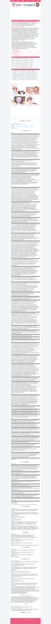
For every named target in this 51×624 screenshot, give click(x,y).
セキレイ (16, 267)
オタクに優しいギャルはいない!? (32, 33)
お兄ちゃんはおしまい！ (24, 176)
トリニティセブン (13, 318)
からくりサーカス (33, 190)
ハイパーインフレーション (36, 344)
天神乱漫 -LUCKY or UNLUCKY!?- (35, 307)
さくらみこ (18, 509)
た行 (16, 124)
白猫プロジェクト (13, 247)
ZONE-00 (19, 279)
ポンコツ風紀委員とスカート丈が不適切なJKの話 (21, 32)
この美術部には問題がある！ (29, 225)
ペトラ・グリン (26, 504)
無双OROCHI (26, 410)
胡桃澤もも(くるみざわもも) (34, 567)
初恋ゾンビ (30, 352)
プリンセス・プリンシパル (25, 370)
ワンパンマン (26, 454)
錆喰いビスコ (12, 239)
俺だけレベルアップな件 (35, 23)
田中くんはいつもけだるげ (30, 288)
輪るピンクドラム (26, 403)
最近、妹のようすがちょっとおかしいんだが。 (34, 237)
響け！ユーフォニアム (13, 362)
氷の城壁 (35, 32)
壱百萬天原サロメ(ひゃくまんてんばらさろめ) (16, 488)
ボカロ (23, 382)
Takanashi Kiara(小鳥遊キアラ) (20, 526)
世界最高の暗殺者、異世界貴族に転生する (15, 269)
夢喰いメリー (23, 426)
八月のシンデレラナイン (29, 351)
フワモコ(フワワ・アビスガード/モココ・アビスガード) (29, 529)
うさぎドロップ (24, 160)
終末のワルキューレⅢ (27, 44)
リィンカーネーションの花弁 (29, 31)
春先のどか (17, 519)
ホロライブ (16, 24)
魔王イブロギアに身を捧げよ (19, 402)
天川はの (23, 584)
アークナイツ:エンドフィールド (15, 25)
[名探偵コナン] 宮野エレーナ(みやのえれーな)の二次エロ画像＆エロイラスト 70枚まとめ (23, 59)
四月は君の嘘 (33, 256)
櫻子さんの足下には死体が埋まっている (22, 238)
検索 (28, 1)
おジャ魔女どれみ (13, 175)
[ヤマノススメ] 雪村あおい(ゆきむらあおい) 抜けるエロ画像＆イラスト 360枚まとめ (22, 63)
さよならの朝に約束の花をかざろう (15, 236)
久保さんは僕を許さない (14, 216)
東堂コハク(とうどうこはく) (32, 481)
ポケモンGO (19, 383)
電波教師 (26, 308)
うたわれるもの (31, 160)
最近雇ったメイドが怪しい (14, 238)
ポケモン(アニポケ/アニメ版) (14, 383)
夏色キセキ (12, 328)
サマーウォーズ (23, 235)
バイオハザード (13, 344)
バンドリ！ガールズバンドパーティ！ (25, 350)
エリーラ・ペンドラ (13, 504)
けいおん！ (16, 218)
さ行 (15, 124)
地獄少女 (12, 249)
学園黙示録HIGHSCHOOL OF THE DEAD (27, 200)
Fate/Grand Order (26, 25)
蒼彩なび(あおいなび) (19, 586)
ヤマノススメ (35, 420)
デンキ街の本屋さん (13, 306)
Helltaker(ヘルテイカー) (13, 380)
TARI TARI (18, 288)
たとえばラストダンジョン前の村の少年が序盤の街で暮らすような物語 (19, 285)
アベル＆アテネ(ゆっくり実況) (14, 609)
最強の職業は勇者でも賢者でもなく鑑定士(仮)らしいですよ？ (31, 35)
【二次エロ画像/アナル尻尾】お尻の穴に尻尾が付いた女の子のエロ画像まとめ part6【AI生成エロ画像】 (25, 74)
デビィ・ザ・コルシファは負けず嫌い (19, 305)
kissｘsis (17, 206)
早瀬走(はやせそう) (20, 487)
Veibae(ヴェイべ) (13, 575)
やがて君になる (13, 420)
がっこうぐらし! (33, 189)
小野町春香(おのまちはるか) (20, 470)
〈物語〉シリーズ (13, 417)
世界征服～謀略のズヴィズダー (30, 268)
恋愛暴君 (28, 445)
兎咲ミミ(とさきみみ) (20, 554)
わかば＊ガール (22, 453)
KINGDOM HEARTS (13, 206)
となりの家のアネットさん (19, 315)
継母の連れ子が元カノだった (19, 404)
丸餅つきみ (28, 583)
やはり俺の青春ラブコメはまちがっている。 (29, 420)
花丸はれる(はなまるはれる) (17, 578)
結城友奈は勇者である (34, 426)
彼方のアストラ (13, 196)
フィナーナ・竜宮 (22, 504)
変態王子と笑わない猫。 (24, 380)
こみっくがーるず (18, 226)
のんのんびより (33, 340)
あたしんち (17, 140)
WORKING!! (33, 454)
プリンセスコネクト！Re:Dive (31, 370)
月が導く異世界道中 (35, 297)
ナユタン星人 (37, 609)
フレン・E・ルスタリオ (31, 488)
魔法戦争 (28, 401)
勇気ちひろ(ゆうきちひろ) (33, 495)
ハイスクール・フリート (21, 344)
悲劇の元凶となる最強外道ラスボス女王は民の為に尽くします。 (25, 360)
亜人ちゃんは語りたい (18, 308)
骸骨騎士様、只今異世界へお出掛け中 (30, 199)
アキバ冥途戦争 (22, 138)
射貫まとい (37, 583)
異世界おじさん (27, 152)
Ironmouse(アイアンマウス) (28, 575)
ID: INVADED (24, 152)
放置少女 (36, 390)
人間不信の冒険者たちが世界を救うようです (16, 333)
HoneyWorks (17, 351)
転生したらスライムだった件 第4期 (15, 45)
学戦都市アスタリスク (13, 200)
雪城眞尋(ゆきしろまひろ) (20, 496)
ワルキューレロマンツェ (14, 454)
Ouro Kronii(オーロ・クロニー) (34, 527)
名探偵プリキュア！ (35, 19)
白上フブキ (37, 509)
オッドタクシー (26, 175)
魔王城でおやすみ (25, 402)
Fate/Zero (12, 374)
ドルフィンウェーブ (18, 318)
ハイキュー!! (16, 344)
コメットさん (22, 226)
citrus (19, 245)
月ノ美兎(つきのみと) (20, 481)
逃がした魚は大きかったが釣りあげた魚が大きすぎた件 (18, 35)
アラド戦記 (24, 142)
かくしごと (19, 189)
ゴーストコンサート (35, 34)
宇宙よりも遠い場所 (35, 279)
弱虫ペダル (37, 429)
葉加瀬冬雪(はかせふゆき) (14, 487)
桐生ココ (31, 512)
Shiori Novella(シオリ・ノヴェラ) (29, 528)
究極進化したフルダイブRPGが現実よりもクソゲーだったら (17, 210)
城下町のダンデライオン (23, 249)
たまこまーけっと (34, 285)
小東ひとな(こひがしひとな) (24, 578)
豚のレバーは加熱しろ (28, 375)
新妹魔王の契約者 (36, 249)
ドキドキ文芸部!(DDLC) (27, 314)
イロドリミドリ (34, 151)
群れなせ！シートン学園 (33, 410)
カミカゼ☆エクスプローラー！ (21, 190)
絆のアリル (29, 207)
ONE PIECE (29, 454)
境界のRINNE (25, 208)
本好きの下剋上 (13, 392)
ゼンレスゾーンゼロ (33, 24)
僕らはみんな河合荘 (13, 390)
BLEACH (25, 372)
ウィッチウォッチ (13, 160)
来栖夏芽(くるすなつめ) (13, 473)
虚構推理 (34, 208)
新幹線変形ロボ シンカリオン (14, 250)
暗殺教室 (20, 149)
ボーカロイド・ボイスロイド (14, 128)
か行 (13, 124)
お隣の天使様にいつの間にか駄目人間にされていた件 (17, 177)
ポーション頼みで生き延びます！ (15, 382)
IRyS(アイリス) (21, 527)
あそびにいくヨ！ (13, 140)
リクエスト (38, 1)
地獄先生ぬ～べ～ (36, 248)
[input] (25, 118)
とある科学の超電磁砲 (32, 313)
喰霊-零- (36, 198)
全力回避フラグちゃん (14, 23)
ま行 (21, 124)
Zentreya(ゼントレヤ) (22, 575)
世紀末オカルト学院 (27, 269)
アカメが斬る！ (18, 138)
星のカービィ (19, 392)
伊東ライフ (34, 586)
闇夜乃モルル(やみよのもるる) (27, 495)
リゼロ (30, 437)
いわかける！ (12, 152)
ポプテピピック (35, 383)
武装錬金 (19, 375)
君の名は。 (31, 206)
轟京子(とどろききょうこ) (14, 482)
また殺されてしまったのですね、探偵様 (16, 34)
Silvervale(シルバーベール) (34, 575)
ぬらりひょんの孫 (13, 335)
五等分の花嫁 (26, 227)
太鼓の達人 (25, 288)
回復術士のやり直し (30, 197)
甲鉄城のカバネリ (33, 229)
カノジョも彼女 (15, 190)
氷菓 (29, 361)
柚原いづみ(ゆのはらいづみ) (28, 537)
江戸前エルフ (20, 172)
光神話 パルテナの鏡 (31, 362)
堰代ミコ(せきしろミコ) (13, 540)
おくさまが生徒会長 (36, 174)
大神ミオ (30, 510)
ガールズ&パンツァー (30, 188)
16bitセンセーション (13, 245)
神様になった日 (28, 198)
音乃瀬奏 (22, 517)
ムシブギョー (12, 410)
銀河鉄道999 (24, 207)
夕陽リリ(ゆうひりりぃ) (13, 496)
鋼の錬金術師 (33, 352)
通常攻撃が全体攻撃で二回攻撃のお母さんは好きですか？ (24, 298)
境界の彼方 (29, 208)
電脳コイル (29, 308)
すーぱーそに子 (16, 259)
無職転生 (23, 410)
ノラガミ (30, 340)
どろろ (21, 318)
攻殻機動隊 (29, 229)
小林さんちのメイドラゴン (33, 228)
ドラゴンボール (29, 317)
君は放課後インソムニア (14, 207)
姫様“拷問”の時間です (20, 361)
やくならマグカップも (17, 420)
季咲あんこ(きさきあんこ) (25, 545)
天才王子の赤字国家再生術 (25, 307)
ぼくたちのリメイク (29, 382)
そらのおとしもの (13, 278)
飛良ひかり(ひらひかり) (20, 536)
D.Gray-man (20, 306)
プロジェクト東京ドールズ (35, 371)
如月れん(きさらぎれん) (20, 552)
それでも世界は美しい (18, 278)
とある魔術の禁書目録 (13, 314)
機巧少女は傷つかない (25, 404)
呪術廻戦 (22, 19)
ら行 (25, 124)
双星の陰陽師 (30, 279)
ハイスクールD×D (26, 344)
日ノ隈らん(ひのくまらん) (14, 536)
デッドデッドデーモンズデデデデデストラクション (16, 304)
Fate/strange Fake (37, 373)
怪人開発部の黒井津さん (32, 196)
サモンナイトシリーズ (33, 235)
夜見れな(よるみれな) (30, 496)
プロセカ (29, 25)
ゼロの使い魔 (29, 267)
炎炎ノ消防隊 (23, 172)
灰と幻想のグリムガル (13, 353)
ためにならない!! (13, 286)
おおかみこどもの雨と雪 (22, 174)
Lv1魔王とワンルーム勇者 (14, 445)
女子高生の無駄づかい (31, 247)
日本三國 (24, 31)
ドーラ (18, 482)
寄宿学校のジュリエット (21, 208)
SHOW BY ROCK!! (13, 246)
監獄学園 (15, 199)
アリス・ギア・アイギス (28, 142)
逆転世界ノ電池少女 (36, 209)
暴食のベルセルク (13, 391)
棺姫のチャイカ (24, 362)
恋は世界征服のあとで (13, 228)
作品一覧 (23, 1)
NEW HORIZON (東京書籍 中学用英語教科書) (16, 610)
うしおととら (27, 160)
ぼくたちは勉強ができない (35, 382)
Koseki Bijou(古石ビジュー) (36, 528)
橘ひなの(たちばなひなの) (14, 554)
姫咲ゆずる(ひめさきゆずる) (21, 568)
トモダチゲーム (28, 316)
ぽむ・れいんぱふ (30, 504)
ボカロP (25, 382)
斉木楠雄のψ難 (28, 238)
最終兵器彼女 (26, 237)
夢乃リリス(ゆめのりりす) (14, 569)
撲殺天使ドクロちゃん (34, 391)
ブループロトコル (17, 371)
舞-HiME (35, 403)
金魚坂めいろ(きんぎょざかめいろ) (28, 472)
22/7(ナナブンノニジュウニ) (14, 327)
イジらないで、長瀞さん (16, 151)
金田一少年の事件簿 (13, 208)
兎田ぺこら (12, 512)
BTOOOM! (27, 372)
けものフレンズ (26, 218)
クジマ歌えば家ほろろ (25, 33)
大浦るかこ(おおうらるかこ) (22, 537)
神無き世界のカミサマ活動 (23, 198)
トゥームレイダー (19, 314)
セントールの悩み (13, 268)
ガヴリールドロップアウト (14, 189)
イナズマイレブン (30, 151)
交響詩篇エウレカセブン (20, 229)
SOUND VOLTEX (29, 236)
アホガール (12, 142)
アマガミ (15, 142)
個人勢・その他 (32, 126)
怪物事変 (12, 197)
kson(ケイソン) (13, 576)
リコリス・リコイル (27, 437)
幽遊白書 (16, 426)
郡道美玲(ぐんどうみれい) (20, 473)
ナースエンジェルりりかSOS (23, 326)
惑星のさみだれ (36, 454)
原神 (22, 24)
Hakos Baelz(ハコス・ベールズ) (21, 528)
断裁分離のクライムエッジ (27, 289)
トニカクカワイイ (28, 315)
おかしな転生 (32, 174)
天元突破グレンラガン (16, 307)
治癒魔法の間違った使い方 (26, 295)
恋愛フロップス (31, 445)
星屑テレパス (22, 392)
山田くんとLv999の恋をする (20, 421)
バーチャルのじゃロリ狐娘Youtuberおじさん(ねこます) (28, 561)
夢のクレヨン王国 (20, 426)
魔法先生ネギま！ (17, 400)
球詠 (31, 290)
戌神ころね (35, 510)
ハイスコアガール (31, 344)
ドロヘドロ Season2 (31, 45)
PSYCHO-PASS (25, 236)
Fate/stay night (32, 373)
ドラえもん (12, 317)
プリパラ (17, 370)
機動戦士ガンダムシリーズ (14, 209)
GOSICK (23, 227)
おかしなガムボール (28, 174)
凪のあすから (15, 328)
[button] (38, 118)
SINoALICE (20, 246)
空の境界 (12, 199)
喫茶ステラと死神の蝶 (28, 209)
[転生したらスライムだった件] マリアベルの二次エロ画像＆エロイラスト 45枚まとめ (22, 62)
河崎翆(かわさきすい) (30, 587)
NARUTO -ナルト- (20, 327)
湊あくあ (15, 510)
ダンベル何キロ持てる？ (14, 287)
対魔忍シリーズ (18, 290)
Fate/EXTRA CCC (13, 373)
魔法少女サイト (21, 400)
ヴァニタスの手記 (21, 343)
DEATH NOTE (29, 306)
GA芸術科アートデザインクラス (24, 245)
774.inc (24, 126)
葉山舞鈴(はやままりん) (24, 487)
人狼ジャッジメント (23, 248)
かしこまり (12, 583)
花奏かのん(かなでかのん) (19, 545)
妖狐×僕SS (21, 429)
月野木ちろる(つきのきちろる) (14, 537)
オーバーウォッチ (13, 174)
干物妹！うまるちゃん (19, 362)
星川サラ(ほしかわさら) (36, 488)
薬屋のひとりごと (19, 216)
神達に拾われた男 (18, 198)
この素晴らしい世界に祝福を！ (21, 225)
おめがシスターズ (13, 587)
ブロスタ (12, 372)
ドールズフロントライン (14, 313)
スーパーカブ (12, 259)
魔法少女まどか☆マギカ (14, 401)
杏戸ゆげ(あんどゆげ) (13, 545)
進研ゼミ (25, 250)
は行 (20, 124)
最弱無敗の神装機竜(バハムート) (14, 237)
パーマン (36, 343)
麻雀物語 (21, 403)
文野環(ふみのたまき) (25, 488)
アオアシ (12, 138)
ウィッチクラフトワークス (19, 160)
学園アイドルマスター (26, 24)
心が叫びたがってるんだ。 (26, 228)
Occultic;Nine (28, 177)
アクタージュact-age (31, 138)
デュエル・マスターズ (26, 305)
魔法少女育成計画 (25, 401)
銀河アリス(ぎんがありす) (36, 587)
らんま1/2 (23, 435)
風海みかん (29, 584)
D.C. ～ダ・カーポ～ (23, 287)
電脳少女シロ (36, 561)
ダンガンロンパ (17, 286)
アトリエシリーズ (30, 140)
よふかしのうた (26, 428)
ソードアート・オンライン (14, 279)
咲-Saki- (24, 239)
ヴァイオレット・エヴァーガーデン (15, 343)
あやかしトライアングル (19, 142)
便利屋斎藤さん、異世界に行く (31, 380)
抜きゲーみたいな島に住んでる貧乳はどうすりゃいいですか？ (25, 335)
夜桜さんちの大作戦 (25, 429)
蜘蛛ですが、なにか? (24, 216)
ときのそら (12, 509)
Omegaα (20, 519)
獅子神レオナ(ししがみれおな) (20, 583)
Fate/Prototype (25, 373)
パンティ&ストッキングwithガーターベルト (16, 350)
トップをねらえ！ (37, 314)
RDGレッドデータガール (20, 445)
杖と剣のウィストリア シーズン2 (33, 44)
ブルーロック (21, 371)
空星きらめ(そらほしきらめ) (14, 479)
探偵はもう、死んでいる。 (21, 289)
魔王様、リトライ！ (34, 402)
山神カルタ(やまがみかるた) (20, 495)
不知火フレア (18, 512)
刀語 (18, 196)
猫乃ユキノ (15, 584)
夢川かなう (18, 584)
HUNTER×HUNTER (21, 351)
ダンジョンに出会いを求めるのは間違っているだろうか (26, 286)
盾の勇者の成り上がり (27, 290)
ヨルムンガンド (30, 428)
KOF (19, 206)
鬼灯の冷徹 (17, 390)
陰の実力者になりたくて (19, 200)
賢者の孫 (29, 219)
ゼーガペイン (12, 267)
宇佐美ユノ (12, 584)
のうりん (23, 340)
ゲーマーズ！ (12, 218)
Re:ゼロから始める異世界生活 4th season (22, 48)
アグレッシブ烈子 (13, 139)
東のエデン (34, 361)
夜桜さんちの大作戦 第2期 (14, 48)
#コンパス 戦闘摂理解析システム (14, 227)
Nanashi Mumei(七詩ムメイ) (14, 528)
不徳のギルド (24, 374)
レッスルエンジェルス (20, 444)
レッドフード (24, 444)
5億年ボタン (20, 227)
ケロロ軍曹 (30, 218)
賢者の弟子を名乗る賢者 (33, 219)
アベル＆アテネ (36, 141)
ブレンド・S (30, 371)
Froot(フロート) (17, 575)
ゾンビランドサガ (31, 278)
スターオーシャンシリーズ (31, 259)
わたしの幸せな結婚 (32, 453)
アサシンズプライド (18, 139)
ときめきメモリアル (32, 314)
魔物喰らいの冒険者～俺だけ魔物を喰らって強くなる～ (18, 36)
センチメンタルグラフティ (34, 267)
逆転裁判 (32, 209)
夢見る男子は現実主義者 (28, 426)
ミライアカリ (20, 561)
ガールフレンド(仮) (35, 188)
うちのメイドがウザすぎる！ (14, 161)
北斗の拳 (30, 391)
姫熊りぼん (26, 584)
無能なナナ (29, 410)
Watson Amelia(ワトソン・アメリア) (15, 527)
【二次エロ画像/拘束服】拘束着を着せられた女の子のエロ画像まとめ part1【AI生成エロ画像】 (23, 75)
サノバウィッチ (19, 235)
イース (12, 151)
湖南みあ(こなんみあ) (30, 536)
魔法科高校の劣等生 (32, 401)
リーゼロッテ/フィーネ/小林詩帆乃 (15, 437)
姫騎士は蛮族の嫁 (14, 31)
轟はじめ (12, 517)
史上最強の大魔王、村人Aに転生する (21, 256)
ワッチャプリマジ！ (37, 453)
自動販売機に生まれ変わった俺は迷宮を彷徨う (32, 250)
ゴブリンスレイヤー (13, 226)
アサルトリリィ (22, 139)
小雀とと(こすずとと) (31, 552)
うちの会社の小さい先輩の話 (21, 161)
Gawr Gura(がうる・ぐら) (34, 526)
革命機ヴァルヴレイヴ (36, 199)
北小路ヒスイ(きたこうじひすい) (20, 472)
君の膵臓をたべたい (35, 206)
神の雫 (33, 32)
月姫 (16, 298)
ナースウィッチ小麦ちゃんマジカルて (15, 326)
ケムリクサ (23, 218)
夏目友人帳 (35, 327)
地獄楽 (14, 249)
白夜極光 (32, 361)
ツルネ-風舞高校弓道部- (30, 297)
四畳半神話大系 (29, 429)
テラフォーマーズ (35, 305)
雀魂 (30, 249)
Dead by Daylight (25, 306)
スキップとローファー (21, 259)
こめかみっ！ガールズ (35, 36)
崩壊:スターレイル (33, 25)
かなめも (12, 190)
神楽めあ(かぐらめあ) (18, 587)
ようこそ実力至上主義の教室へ (14, 428)
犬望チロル (34, 584)
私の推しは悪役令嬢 (28, 455)
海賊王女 (15, 197)
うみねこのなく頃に (35, 162)
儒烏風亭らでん (15, 517)
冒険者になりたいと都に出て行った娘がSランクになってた (22, 391)
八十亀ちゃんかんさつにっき (31, 421)
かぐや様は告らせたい (23, 189)
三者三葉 (33, 236)
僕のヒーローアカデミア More (31, 46)
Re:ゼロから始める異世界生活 (20, 23)
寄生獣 (17, 208)
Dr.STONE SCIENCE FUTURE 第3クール (24, 45)
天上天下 (37, 306)
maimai (23, 403)
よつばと (23, 428)
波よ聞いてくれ (22, 328)
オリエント (35, 175)
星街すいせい (21, 509)
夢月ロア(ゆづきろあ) (25, 496)
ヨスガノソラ (20, 428)
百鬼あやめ (21, 510)
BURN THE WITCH (13, 351)
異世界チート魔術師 (32, 152)
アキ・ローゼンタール (30, 509)
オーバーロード (17, 174)
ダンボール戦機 (19, 287)
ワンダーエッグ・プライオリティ (20, 454)
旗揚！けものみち (37, 352)
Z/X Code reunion (18, 268)
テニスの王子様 (13, 305)
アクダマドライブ (36, 138)
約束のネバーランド (25, 421)
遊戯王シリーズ (13, 426)
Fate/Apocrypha (34, 372)
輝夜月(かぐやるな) (16, 561)
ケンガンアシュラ (34, 218)
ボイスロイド (20, 382)
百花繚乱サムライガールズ (26, 361)
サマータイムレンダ (28, 235)
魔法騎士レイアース (13, 402)
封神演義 (16, 392)
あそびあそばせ (34, 139)
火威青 (24, 517)
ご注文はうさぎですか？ (32, 226)
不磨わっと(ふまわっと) (36, 545)
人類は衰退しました (28, 248)
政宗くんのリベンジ (13, 404)
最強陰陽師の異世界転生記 (22, 237)
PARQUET (25, 351)
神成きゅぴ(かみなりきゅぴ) (14, 552)
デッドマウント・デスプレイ (26, 304)
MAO (27, 34)
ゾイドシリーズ (13, 277)
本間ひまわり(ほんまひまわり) (14, 489)
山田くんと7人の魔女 (13, 421)
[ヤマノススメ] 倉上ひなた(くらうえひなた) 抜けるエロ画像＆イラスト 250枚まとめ (22, 64)
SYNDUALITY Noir (28, 246)
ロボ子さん (15, 509)
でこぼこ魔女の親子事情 (14, 303)
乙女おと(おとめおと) (13, 470)
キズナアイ (12, 561)
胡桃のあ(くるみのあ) (26, 552)
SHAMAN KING (33, 245)
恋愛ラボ (30, 435)
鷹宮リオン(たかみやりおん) (14, 481)
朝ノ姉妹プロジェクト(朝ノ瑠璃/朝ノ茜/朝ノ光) (27, 586)
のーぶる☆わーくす (19, 340)
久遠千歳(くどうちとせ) (35, 472)
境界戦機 (32, 208)
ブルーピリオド (13, 371)
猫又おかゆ (32, 510)
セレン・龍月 (17, 504)
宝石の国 (20, 390)
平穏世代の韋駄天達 (19, 380)
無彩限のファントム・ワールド (18, 410)
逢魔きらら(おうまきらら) (27, 567)
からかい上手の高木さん (27, 190)
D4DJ (22, 306)
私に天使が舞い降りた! (22, 455)
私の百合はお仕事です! (33, 455)
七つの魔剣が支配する (28, 327)
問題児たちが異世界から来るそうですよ (20, 417)
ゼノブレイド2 (19, 267)
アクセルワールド (27, 138)
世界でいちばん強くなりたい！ (23, 268)
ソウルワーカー (25, 277)
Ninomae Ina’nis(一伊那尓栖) (28, 526)
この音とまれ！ (34, 225)
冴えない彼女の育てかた (19, 239)
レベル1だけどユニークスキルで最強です (31, 444)
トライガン (36, 316)
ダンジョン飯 (33, 286)
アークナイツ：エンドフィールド (28, 19)
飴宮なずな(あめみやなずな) (18, 576)
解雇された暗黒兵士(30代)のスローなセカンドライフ (22, 197)
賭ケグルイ (16, 196)
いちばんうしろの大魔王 (25, 151)
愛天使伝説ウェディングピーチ (14, 149)
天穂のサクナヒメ (13, 308)
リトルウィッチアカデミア (34, 437)
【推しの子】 (24, 177)
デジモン (18, 303)
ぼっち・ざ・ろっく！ (30, 383)
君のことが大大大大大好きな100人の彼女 (24, 206)
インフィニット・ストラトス (18, 152)
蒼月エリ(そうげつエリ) (19, 540)
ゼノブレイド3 (22, 267)
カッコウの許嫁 (37, 189)
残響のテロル (32, 238)
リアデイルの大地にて (21, 437)
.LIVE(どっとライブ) (20, 126)
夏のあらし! (32, 327)
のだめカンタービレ (27, 340)
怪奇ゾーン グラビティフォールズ (23, 196)
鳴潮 (29, 24)
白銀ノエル (22, 512)
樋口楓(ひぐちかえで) (30, 487)
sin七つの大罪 (23, 246)
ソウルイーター (21, 277)
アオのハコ (15, 138)
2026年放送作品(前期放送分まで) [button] (16, 51)
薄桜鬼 (25, 352)
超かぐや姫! (18, 19)
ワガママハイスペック (27, 453)
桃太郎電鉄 (26, 417)
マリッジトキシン (14, 32)
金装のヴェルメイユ (33, 207)
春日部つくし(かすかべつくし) (24, 587)
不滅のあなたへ (28, 374)
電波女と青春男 (23, 308)
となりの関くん (24, 315)
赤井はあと (34, 509)
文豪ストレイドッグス (22, 375)
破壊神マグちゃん (21, 352)
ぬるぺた (17, 335)
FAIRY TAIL (30, 372)
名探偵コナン (15, 19)
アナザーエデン (34, 140)
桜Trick (15, 239)
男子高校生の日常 (33, 289)
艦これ (17, 199)
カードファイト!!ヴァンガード (20, 188)
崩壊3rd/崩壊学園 (24, 390)
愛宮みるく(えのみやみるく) (21, 567)
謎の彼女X (19, 328)
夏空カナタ (38, 327)
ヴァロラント (33, 343)
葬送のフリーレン (27, 279)
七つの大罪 (24, 327)
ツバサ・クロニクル (25, 297)
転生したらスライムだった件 (34, 308)
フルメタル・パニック (25, 371)
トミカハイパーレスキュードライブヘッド (15, 316)
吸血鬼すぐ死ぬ (19, 207)
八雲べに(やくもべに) (30, 554)
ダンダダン (37, 286)
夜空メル (26, 509)
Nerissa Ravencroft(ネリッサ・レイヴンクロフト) (16, 529)
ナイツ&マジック (29, 326)
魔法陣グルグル (36, 401)
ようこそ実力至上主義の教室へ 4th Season (32, 47)
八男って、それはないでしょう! (14, 352)
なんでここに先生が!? (33, 326)
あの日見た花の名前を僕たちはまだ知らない (23, 141)
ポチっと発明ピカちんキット (24, 383)
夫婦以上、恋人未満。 (32, 374)
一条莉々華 (19, 517)
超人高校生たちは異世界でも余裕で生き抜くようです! (17, 295)
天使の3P (12, 307)
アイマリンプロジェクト (14, 586)
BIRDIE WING (34, 350)
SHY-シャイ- (17, 246)
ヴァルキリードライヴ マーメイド (27, 343)
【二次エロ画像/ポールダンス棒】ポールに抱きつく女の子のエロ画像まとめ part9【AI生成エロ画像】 (24, 76)
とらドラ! (33, 317)
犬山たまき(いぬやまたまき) (14, 567)
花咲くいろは (18, 353)
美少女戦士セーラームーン (14, 361)
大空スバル (27, 510)
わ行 (26, 124)
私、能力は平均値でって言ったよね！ (15, 455)
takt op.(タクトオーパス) (14, 288)
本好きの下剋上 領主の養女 (15, 47)
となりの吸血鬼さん (13, 315)
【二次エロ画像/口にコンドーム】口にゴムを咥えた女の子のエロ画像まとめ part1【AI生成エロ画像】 (24, 71)
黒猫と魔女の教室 (26, 36)
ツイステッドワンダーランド (14, 297)
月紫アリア (34, 583)
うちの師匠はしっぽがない (30, 162)
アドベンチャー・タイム (25, 140)
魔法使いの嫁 (12, 400)
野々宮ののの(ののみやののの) (31, 578)
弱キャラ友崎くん (34, 429)
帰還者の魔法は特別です (20, 209)
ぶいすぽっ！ (27, 126)
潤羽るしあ (15, 512)
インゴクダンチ (30, 36)
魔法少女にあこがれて (33, 400)
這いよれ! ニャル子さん (22, 353)
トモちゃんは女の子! (32, 316)
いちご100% (20, 151)
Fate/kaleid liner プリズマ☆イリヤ (19, 373)
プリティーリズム (13, 370)
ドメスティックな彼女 (23, 316)
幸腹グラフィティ (26, 229)
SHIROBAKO (37, 245)
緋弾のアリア (34, 360)
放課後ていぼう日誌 (33, 390)
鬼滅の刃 (25, 209)
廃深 (23, 352)
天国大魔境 (20, 307)
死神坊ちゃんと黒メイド (14, 256)
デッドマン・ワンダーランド (33, 304)
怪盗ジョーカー (37, 196)
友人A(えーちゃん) (13, 519)
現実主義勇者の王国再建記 (25, 219)
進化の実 (38, 250)
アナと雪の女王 (13, 141)
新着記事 (12, 1)
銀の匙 (22, 207)
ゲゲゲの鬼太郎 (19, 218)
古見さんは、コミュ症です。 (14, 229)
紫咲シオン (18, 510)
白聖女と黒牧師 (17, 247)
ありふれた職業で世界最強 (34, 142)
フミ (22, 488)
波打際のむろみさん (27, 328)
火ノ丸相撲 (27, 362)
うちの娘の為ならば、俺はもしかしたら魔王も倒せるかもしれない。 (18, 162)
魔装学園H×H (12, 403)
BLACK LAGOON (18, 372)
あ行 (11, 124)
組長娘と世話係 (28, 216)
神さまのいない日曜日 (35, 197)
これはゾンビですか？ (26, 226)
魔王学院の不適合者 (30, 402)
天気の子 (30, 307)
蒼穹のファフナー (22, 279)
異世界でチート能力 (37, 152)
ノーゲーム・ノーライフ (14, 340)
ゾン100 (28, 278)
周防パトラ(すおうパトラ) (31, 539)
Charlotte (17, 245)
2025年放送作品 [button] (14, 53)
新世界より (32, 249)
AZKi (24, 509)
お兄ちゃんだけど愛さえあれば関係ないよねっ (16, 176)
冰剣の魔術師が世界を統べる (14, 360)
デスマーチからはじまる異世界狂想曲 (24, 303)
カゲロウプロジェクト (28, 189)
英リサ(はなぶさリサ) (25, 554)
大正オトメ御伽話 (23, 290)
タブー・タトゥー (29, 285)
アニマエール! (16, 141)
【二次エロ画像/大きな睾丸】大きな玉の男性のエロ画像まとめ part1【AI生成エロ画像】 (23, 70)
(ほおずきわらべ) (26, 568)
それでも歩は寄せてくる (23, 278)
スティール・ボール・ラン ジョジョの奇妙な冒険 (17, 33)
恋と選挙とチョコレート (33, 227)
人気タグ (17, 1)
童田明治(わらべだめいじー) (14, 502)
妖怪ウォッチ (15, 429)
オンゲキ (38, 175)
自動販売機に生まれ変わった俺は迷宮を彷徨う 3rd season (18, 44)
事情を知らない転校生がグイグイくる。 (15, 248)
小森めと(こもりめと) (31, 545)
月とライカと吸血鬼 (13, 298)
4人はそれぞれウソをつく (35, 428)
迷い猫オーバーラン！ (31, 403)
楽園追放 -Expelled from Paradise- (35, 435)
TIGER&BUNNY (22, 288)
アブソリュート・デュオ (31, 141)
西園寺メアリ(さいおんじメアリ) (14, 539)
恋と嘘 (29, 227)
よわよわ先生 (37, 33)
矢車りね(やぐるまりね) (13, 495)
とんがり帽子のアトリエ (23, 34)
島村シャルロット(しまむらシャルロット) (23, 539)
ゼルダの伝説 (26, 267)
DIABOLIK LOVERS (34, 306)
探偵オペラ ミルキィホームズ (14, 289)
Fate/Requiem (28, 373)
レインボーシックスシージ (14, 444)
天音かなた (28, 512)
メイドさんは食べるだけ (35, 31)
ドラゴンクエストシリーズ (25, 317)
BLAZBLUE (22, 372)
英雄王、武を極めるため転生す (14, 172)
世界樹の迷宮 (22, 269)
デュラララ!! (30, 305)
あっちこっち (20, 140)
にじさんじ (13, 24)
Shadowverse (29, 245)
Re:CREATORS (25, 445)
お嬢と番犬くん (29, 176)
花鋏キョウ (31, 583)
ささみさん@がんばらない (14, 235)
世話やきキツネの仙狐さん (32, 269)
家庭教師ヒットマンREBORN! (21, 199)
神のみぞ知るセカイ (13, 198)
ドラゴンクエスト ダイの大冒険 (17, 317)
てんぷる (17, 306)
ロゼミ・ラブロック (35, 504)
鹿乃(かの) (12, 578)
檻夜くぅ (15, 583)
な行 (18, 124)
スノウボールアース (29, 32)
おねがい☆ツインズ (31, 175)
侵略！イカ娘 (31, 248)
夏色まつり (12, 510)
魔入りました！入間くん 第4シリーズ (23, 47)
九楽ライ (25, 583)
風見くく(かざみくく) (25, 536)
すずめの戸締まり (26, 259)
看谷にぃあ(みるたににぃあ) (32, 568)
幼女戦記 (12, 429)
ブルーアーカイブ (20, 24)
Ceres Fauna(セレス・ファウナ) (27, 527)
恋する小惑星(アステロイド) (20, 228)
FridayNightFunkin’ (20, 374)
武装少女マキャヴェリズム (14, 375)
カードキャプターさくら (14, 188)
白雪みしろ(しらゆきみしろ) (14, 568)
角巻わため (33, 512)
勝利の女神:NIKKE (21, 25)
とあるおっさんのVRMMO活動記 (20, 313)
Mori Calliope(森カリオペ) (14, 526)
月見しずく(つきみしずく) (26, 481)
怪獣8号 (28, 196)
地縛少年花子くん (18, 249)
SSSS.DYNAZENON (34, 287)
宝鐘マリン (25, 512)
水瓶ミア (32, 584)
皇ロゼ (21, 584)
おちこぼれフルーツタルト (22, 175)
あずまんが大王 (30, 139)
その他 (28, 277)
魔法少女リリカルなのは (20, 401)
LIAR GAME (21, 31)
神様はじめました (33, 198)
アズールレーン (26, 139)
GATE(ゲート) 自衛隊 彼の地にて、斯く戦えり (16, 219)
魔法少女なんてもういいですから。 (27, 400)
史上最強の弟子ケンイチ (28, 256)
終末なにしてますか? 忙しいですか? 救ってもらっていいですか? (18, 257)
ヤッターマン (22, 420)
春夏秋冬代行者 (18, 31)
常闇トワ (36, 512)
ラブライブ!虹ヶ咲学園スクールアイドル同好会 (16, 435)
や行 (23, 124)
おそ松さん (17, 175)
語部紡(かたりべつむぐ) (13, 472)
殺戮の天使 (35, 238)
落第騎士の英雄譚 (27, 435)
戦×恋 (27, 352)
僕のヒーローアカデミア (29, 23)
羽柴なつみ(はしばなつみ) (34, 537)
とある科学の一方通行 (27, 313)
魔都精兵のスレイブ (17, 403)
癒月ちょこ (24, 510)
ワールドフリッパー (18, 453)
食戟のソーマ (27, 249)
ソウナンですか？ (17, 277)
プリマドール (19, 370)
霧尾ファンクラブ (30, 34)
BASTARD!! (31, 350)
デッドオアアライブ (30, 303)
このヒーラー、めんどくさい (14, 225)
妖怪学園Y (18, 429)
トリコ (35, 317)
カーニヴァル (25, 188)
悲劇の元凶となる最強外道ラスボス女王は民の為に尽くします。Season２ (20, 46)
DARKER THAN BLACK (28, 287)
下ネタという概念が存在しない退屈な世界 (24, 247)
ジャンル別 (33, 1)
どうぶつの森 (22, 314)
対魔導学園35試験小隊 (13, 290)
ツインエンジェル (20, 297)
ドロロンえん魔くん (25, 318)
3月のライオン (21, 236)
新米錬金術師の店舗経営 (21, 250)
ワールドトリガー (13, 453)
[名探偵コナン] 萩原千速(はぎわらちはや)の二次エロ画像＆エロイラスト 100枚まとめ (22, 58)
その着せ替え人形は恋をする (33, 277)
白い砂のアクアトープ (33, 246)
